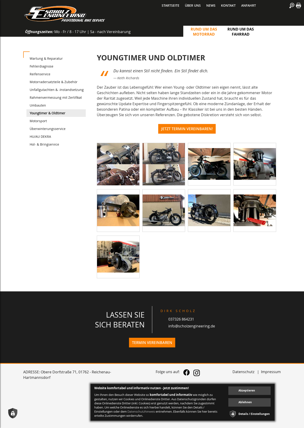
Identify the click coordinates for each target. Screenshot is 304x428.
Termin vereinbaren (152, 342)
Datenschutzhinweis (141, 411)
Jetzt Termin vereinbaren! (187, 128)
